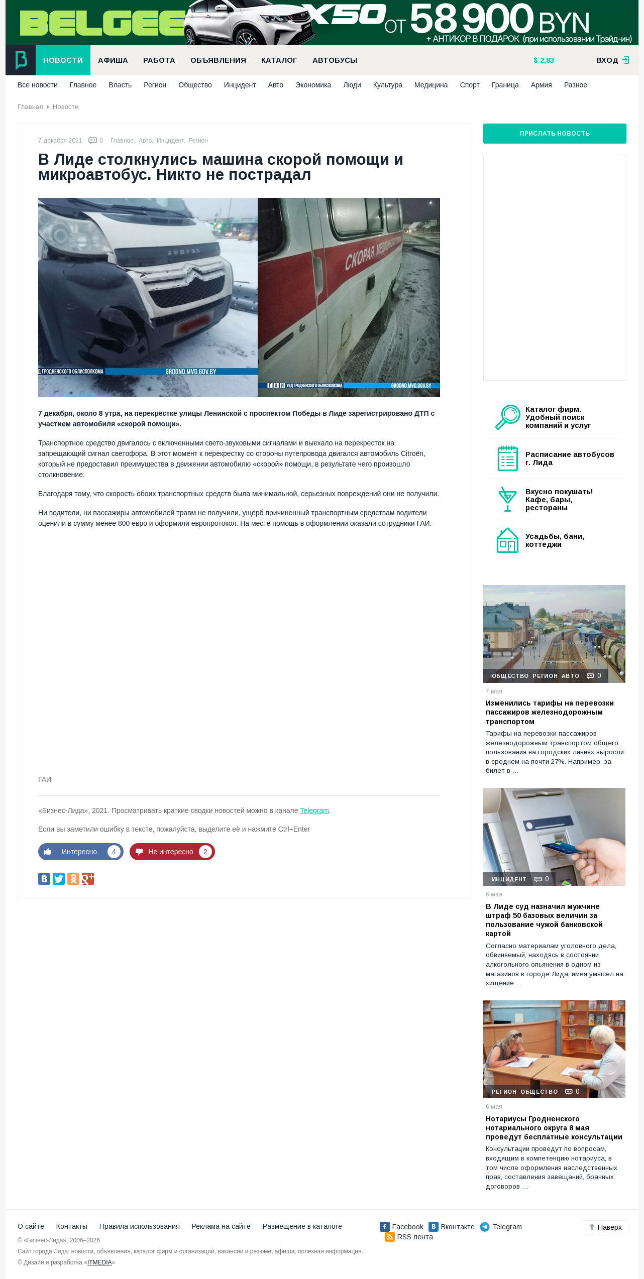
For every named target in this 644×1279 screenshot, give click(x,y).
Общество (195, 85)
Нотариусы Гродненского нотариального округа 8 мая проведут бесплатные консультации (554, 1128)
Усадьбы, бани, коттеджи (554, 540)
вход (612, 60)
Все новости (38, 85)
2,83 (546, 60)
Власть (120, 85)
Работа (159, 60)
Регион (155, 85)
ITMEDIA (99, 1262)
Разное (575, 85)
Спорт (470, 85)
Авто (276, 85)
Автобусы (334, 60)
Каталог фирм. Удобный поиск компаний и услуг (558, 417)
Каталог (279, 60)
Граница (505, 85)
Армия (541, 85)
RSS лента (409, 1237)
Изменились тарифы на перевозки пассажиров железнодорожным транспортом (550, 712)
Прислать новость (555, 133)
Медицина (431, 85)
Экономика (313, 85)
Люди (352, 85)
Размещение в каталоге (302, 1226)
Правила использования (139, 1226)
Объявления (218, 60)
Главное (83, 85)
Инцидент (240, 85)
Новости (63, 60)
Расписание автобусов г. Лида (569, 458)
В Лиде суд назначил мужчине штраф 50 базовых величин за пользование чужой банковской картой (544, 920)
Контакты (71, 1226)
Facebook (401, 1227)
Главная (30, 106)
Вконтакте (451, 1227)
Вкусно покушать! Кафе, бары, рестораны (559, 500)
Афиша (113, 60)
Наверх (605, 1227)
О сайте (31, 1226)
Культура (387, 85)
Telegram (314, 810)
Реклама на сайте (221, 1226)
